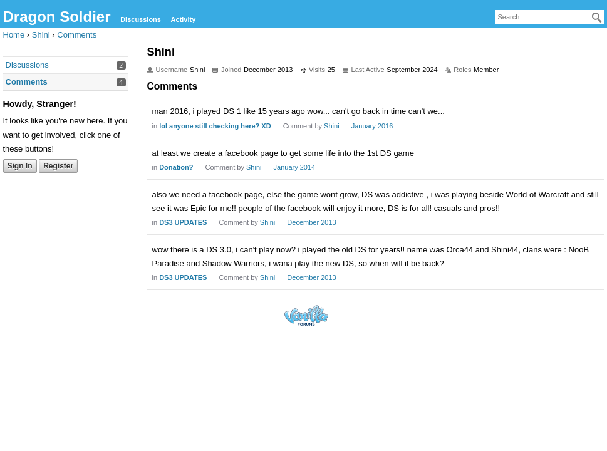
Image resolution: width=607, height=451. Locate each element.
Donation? (176, 167)
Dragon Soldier (57, 16)
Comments (27, 81)
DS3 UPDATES (183, 222)
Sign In (20, 166)
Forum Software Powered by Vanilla (306, 315)
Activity (183, 19)
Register (58, 166)
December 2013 (311, 222)
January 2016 (372, 126)
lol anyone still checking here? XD (215, 126)
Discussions (140, 19)
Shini (331, 126)
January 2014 (295, 167)
